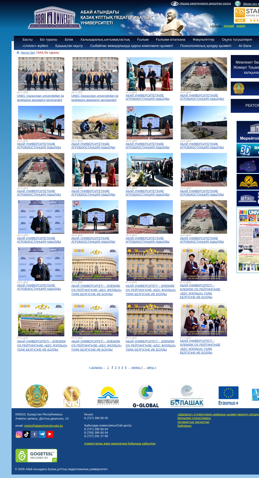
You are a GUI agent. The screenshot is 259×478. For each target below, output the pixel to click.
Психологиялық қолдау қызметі (205, 46)
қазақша (216, 26)
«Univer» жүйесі (35, 46)
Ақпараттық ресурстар (193, 422)
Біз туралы (48, 39)
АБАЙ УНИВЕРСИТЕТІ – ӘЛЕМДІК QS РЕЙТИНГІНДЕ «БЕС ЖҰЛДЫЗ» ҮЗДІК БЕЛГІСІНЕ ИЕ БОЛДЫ (96, 290)
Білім (69, 39)
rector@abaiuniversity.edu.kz (43, 425)
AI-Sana (245, 46)
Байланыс (185, 425)
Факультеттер (204, 39)
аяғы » (151, 367)
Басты (28, 39)
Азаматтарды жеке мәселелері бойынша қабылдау (120, 443)
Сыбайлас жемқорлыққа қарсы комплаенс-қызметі (131, 46)
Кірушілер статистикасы (194, 418)
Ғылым (143, 39)
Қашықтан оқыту (69, 46)
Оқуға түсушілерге (237, 39)
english (240, 26)
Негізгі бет (28, 52)
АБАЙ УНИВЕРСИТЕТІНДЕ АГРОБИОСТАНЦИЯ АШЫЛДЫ (148, 97)
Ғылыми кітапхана (170, 39)
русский (229, 26)
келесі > (137, 367)
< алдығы (95, 367)
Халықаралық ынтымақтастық (105, 39)
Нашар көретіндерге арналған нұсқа (201, 3)
